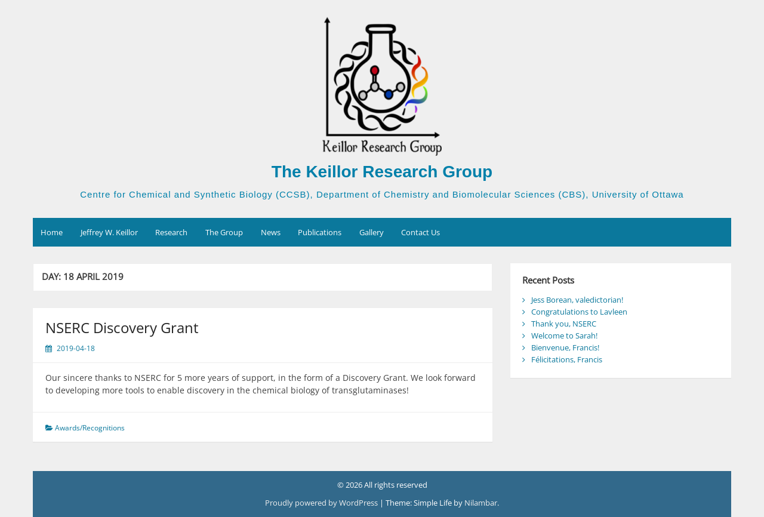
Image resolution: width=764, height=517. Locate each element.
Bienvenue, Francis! (565, 347)
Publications (319, 232)
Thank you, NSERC (563, 323)
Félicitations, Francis (566, 359)
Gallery (371, 232)
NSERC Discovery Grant (122, 327)
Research (171, 232)
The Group (224, 232)
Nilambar (480, 502)
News (271, 232)
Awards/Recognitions (90, 428)
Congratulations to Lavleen (579, 311)
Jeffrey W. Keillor (109, 232)
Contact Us (420, 232)
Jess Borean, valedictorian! (577, 299)
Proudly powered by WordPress (322, 502)
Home (52, 232)
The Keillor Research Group (382, 171)
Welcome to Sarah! (564, 335)
